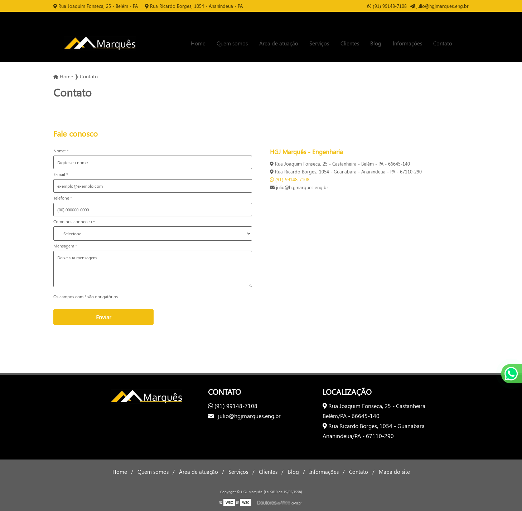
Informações (407, 43)
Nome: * (61, 150)
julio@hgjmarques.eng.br (439, 6)
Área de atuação (278, 43)
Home (198, 43)
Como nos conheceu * (74, 221)
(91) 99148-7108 (387, 6)
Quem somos (232, 43)
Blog (375, 43)
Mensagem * (65, 246)
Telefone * (62, 198)
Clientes (349, 43)
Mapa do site (394, 471)
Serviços (319, 43)
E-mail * (60, 174)
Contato (442, 43)
